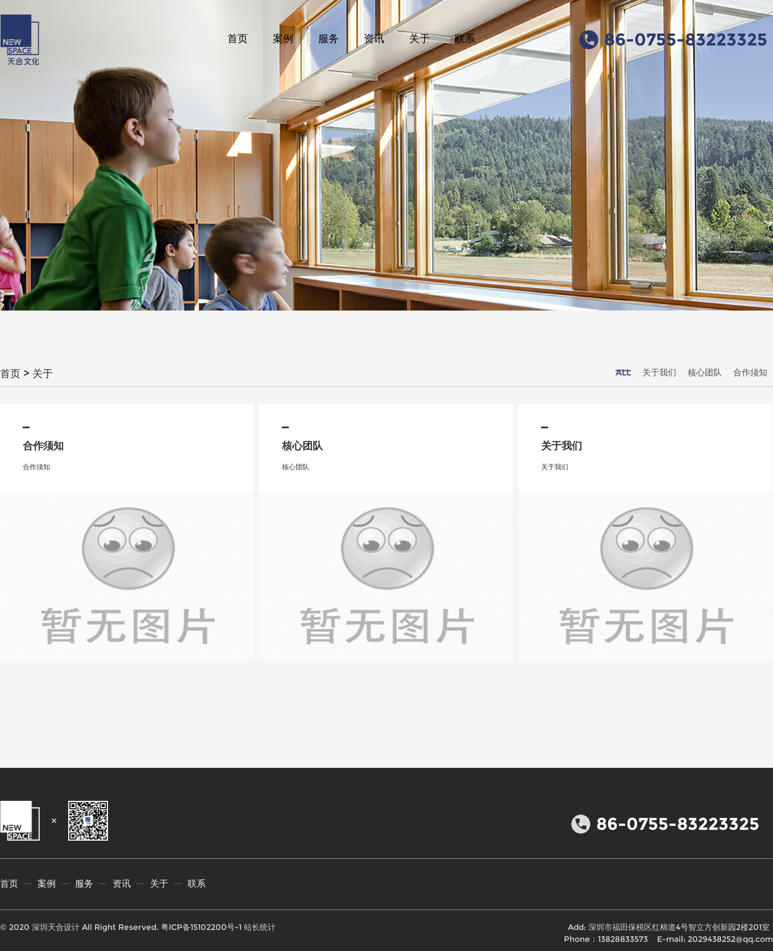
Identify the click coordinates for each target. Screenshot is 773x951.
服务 (328, 38)
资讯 (374, 38)
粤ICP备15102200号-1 (201, 927)
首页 (237, 38)
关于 (419, 38)
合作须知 (750, 372)
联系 (465, 38)
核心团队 (705, 372)
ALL (623, 372)
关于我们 (659, 372)
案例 (283, 38)
